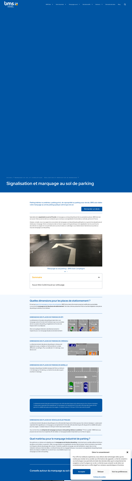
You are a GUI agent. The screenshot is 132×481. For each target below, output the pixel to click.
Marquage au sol (74, 4)
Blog (119, 4)
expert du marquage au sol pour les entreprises (48, 304)
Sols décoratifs (88, 4)
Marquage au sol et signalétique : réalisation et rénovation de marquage (46, 177)
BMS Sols (49, 4)
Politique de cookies (99, 477)
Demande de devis (110, 4)
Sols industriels (61, 4)
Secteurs (99, 4)
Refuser (101, 472)
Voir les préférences (119, 472)
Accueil (10, 177)
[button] (127, 452)
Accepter (81, 472)
